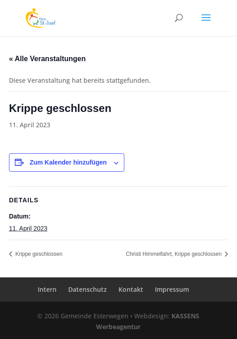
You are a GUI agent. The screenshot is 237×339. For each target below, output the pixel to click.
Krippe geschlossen (38, 254)
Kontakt (130, 289)
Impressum (172, 289)
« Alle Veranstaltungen (47, 58)
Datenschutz (87, 289)
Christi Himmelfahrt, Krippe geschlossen (174, 254)
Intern (47, 289)
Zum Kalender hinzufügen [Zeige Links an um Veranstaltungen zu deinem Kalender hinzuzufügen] (68, 162)
